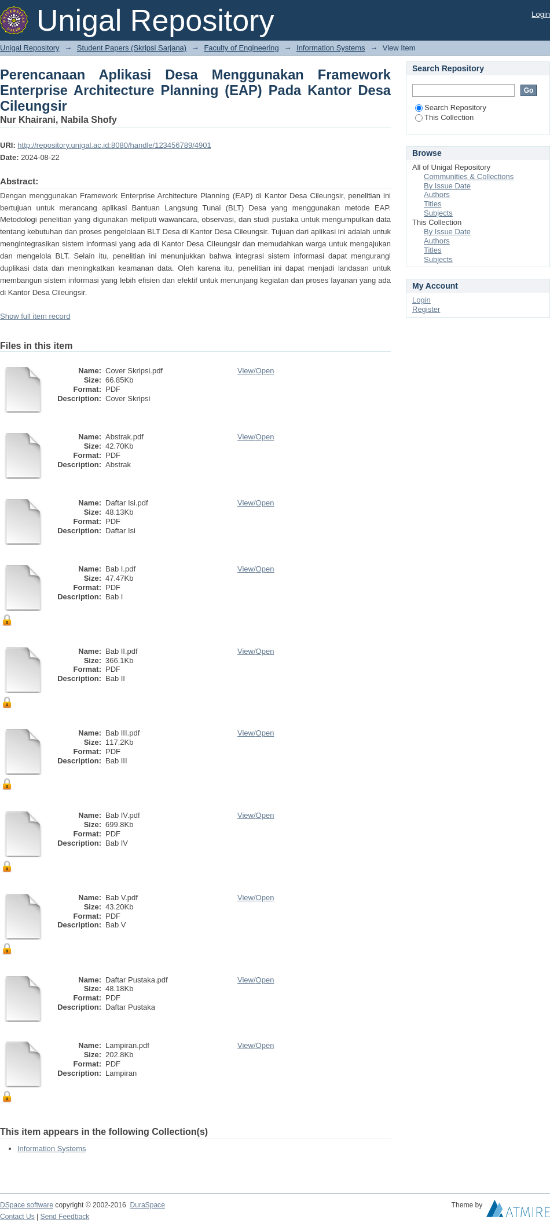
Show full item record (35, 316)
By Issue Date (447, 185)
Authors (437, 194)
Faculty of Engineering (241, 47)
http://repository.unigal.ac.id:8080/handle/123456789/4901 (114, 145)
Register (426, 309)
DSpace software (26, 1205)
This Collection (444, 117)
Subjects (438, 213)
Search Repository (450, 107)
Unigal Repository (30, 47)
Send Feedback (65, 1217)
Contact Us (17, 1217)
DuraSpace (147, 1205)
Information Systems (330, 47)
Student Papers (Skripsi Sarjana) (131, 47)
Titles (433, 203)
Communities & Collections (469, 176)
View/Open (255, 370)
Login (540, 14)
